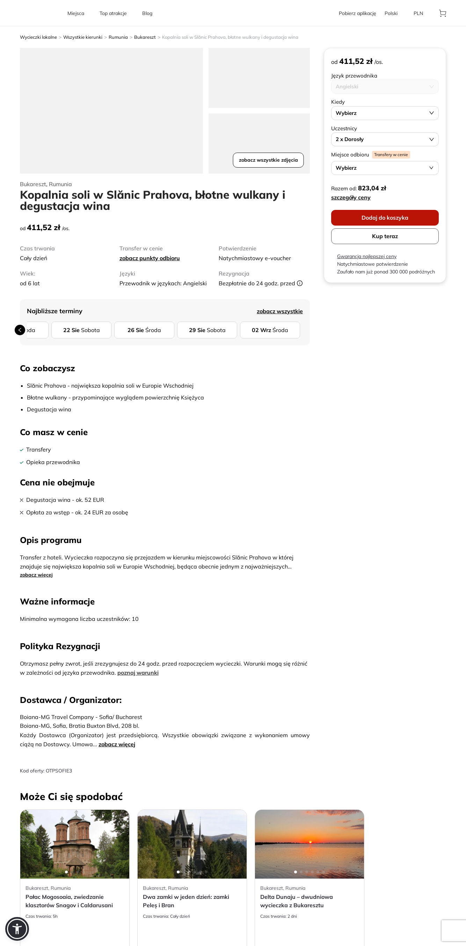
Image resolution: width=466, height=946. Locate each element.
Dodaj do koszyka (385, 217)
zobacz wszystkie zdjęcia (268, 160)
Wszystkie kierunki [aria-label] (82, 37)
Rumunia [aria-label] (118, 37)
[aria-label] (39, 13)
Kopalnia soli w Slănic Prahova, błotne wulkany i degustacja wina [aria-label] (230, 37)
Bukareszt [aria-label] (145, 37)
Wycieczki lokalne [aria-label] (38, 37)
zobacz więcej (36, 575)
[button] (17, 929)
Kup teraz (385, 236)
